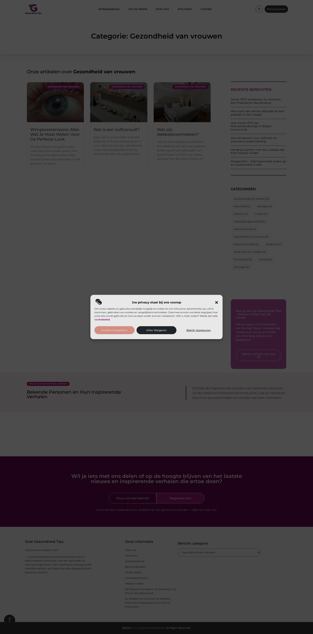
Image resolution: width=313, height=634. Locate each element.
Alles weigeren (156, 330)
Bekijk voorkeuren (198, 330)
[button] (217, 302)
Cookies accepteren (114, 330)
